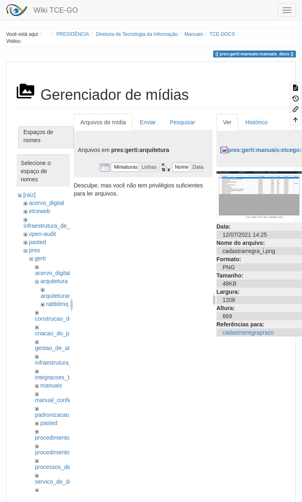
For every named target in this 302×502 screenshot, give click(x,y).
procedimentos (54, 437)
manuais (51, 385)
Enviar (148, 122)
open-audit (42, 234)
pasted (37, 242)
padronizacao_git (57, 415)
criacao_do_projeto (59, 333)
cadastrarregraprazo (248, 332)
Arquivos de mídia (103, 122)
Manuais (194, 34)
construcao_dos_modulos (67, 318)
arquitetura (54, 281)
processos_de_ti (56, 467)
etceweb (39, 211)
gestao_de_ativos (57, 348)
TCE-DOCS (222, 34)
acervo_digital (46, 203)
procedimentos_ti (57, 452)
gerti (40, 258)
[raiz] (29, 195)
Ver (227, 122)
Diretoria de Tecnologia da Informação (137, 34)
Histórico (256, 122)
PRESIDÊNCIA (72, 34)
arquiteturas (56, 296)
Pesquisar (182, 122)
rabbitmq (57, 304)
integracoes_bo (54, 377)
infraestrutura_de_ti (48, 225)
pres (34, 250)
